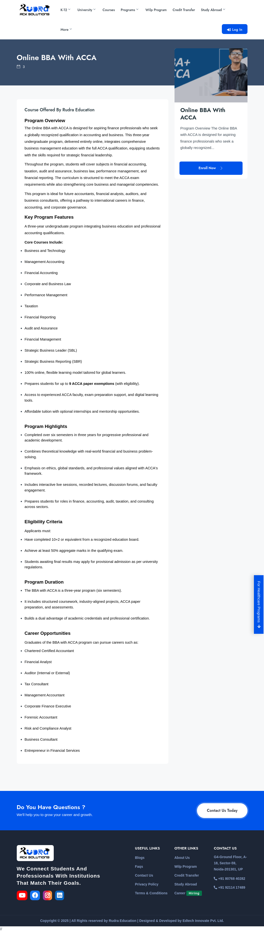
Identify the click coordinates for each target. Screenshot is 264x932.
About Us (182, 858)
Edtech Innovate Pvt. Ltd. (203, 921)
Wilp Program (156, 9)
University (86, 9)
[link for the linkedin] (60, 896)
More (66, 29)
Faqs (139, 866)
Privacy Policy (146, 884)
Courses (109, 9)
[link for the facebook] (36, 896)
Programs (129, 9)
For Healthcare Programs (259, 604)
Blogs (140, 858)
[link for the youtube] (23, 896)
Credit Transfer (184, 9)
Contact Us (144, 875)
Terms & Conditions (151, 893)
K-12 (65, 9)
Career (188, 893)
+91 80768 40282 (229, 879)
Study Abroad (213, 9)
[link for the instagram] (48, 896)
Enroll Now (211, 149)
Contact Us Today (222, 810)
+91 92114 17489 (229, 887)
